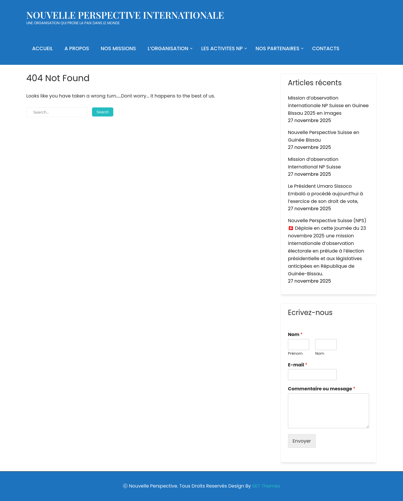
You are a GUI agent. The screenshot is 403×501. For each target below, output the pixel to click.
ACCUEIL (42, 48)
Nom (295, 335)
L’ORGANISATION (168, 48)
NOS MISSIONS (118, 48)
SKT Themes (266, 486)
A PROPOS (77, 48)
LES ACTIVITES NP (222, 48)
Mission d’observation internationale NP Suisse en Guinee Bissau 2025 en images (328, 105)
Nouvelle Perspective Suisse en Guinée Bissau (323, 136)
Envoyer (302, 441)
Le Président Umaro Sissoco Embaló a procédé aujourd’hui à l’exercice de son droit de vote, (325, 194)
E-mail (297, 365)
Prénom (295, 353)
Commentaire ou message (321, 389)
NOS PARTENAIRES (277, 48)
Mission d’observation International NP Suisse (314, 163)
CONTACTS (325, 48)
